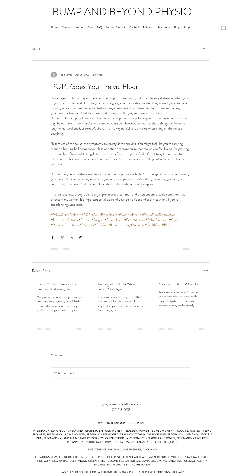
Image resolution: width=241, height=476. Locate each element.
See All (205, 270)
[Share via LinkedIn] (71, 237)
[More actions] (188, 75)
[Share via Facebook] (52, 237)
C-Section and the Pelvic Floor (180, 284)
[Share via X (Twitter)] (62, 237)
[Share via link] (80, 237)
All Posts (36, 49)
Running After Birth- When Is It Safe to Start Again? (119, 287)
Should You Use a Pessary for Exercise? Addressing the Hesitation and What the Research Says (56, 287)
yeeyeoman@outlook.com (121, 404)
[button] (223, 27)
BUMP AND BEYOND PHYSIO (122, 11)
